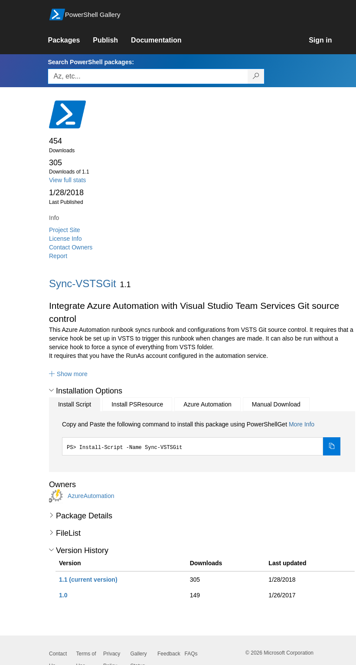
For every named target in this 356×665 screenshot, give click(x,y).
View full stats (67, 180)
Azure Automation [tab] (207, 404)
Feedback (168, 654)
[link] (70, 40)
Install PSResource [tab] (137, 404)
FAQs (191, 654)
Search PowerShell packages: (91, 62)
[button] (68, 373)
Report (58, 255)
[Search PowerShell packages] (256, 76)
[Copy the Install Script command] (331, 446)
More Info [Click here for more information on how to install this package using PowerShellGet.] (301, 424)
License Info (65, 238)
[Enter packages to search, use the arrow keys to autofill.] (148, 76)
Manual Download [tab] (276, 404)
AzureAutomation (91, 495)
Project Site (64, 229)
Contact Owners (70, 247)
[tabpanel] (201, 437)
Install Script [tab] (74, 404)
